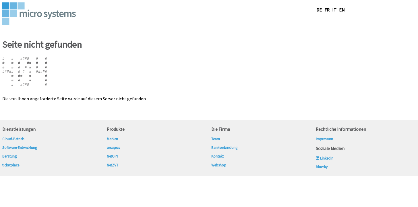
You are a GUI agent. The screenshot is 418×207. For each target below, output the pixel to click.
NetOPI (112, 163)
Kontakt (217, 163)
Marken (112, 145)
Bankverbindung (224, 154)
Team (215, 145)
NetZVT (112, 172)
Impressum (324, 145)
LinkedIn (324, 165)
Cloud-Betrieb (13, 145)
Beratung (9, 163)
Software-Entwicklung (19, 154)
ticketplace (10, 172)
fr (327, 10)
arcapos (113, 154)
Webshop (219, 172)
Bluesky (322, 173)
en (342, 10)
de (319, 10)
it (334, 10)
